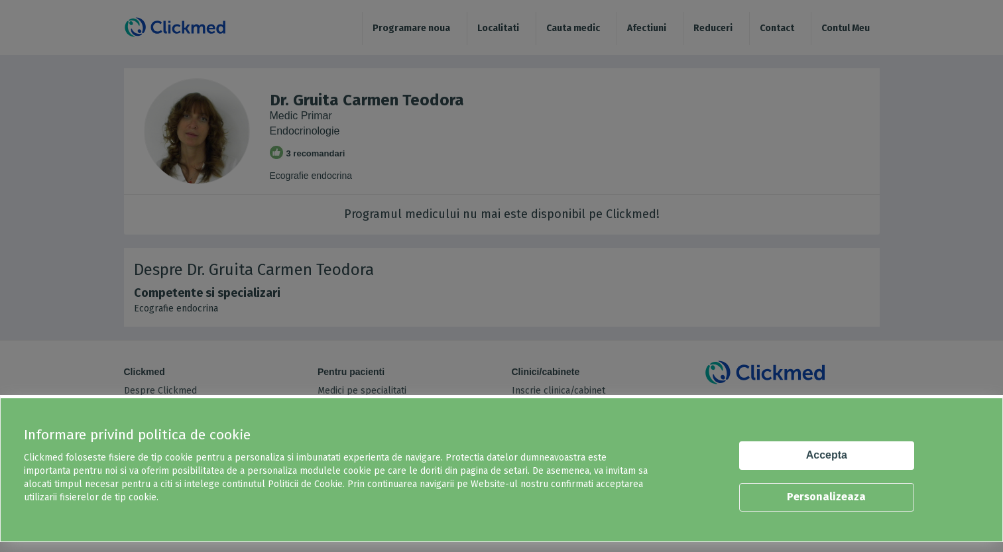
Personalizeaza (826, 496)
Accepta (826, 455)
